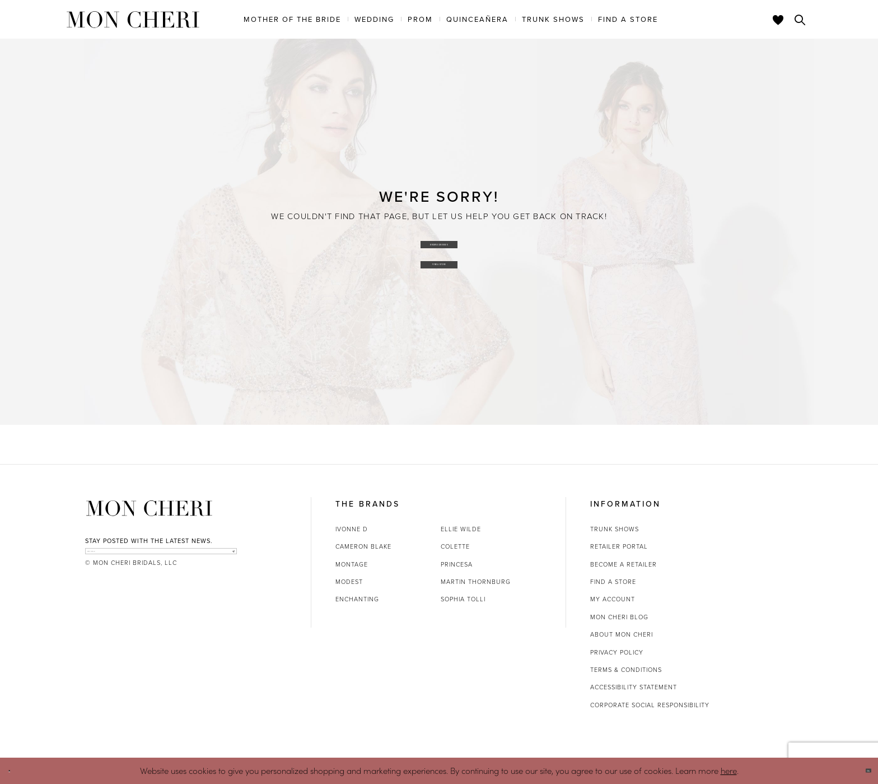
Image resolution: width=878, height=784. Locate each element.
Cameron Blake (363, 546)
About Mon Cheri (621, 634)
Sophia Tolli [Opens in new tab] (463, 599)
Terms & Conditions (626, 669)
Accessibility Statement (633, 687)
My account (612, 599)
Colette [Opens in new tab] (455, 546)
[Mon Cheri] (149, 508)
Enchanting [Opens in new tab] (357, 599)
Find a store (613, 581)
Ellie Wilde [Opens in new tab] (461, 529)
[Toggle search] (800, 19)
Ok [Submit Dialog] (860, 770)
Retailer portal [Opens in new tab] (619, 546)
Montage (351, 564)
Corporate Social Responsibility (649, 705)
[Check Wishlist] (778, 19)
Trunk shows (614, 529)
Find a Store (439, 269)
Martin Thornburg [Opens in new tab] (476, 581)
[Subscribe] (225, 558)
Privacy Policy (616, 652)
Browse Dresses (439, 238)
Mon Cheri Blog (619, 617)
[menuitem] (292, 19)
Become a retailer (623, 564)
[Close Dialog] (16, 771)
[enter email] (161, 558)
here (729, 770)
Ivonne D (351, 529)
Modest (349, 581)
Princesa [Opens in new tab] (457, 564)
